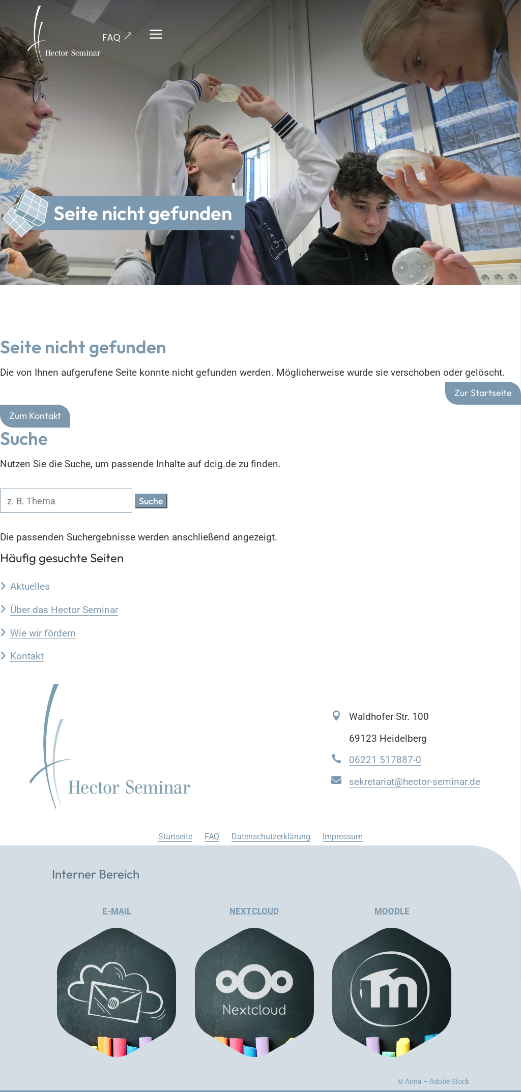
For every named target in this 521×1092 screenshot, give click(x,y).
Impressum (343, 836)
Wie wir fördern (43, 633)
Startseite (175, 836)
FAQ (111, 37)
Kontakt (27, 656)
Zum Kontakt (35, 415)
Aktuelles (30, 586)
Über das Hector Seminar (64, 610)
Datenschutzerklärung (270, 836)
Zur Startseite (483, 393)
